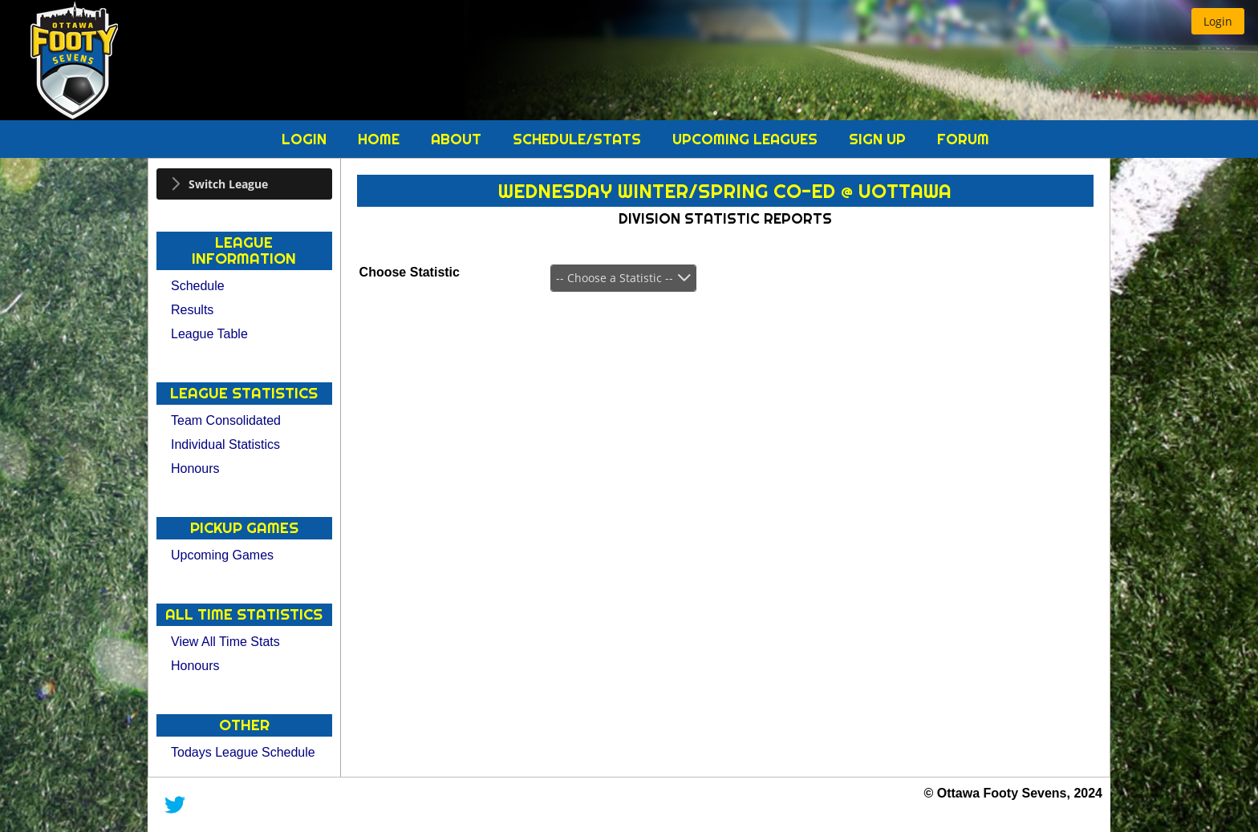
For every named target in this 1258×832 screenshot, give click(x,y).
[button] (1217, 21)
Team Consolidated (226, 420)
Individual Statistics (225, 444)
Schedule (198, 286)
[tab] (244, 184)
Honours (195, 468)
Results (192, 310)
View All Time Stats (225, 641)
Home (381, 139)
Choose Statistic (409, 272)
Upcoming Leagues (747, 139)
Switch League (228, 184)
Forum (963, 139)
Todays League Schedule (243, 752)
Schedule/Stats (579, 139)
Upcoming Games (222, 555)
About (458, 139)
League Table (209, 334)
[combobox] (623, 278)
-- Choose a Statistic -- (614, 277)
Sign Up (879, 139)
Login (306, 139)
